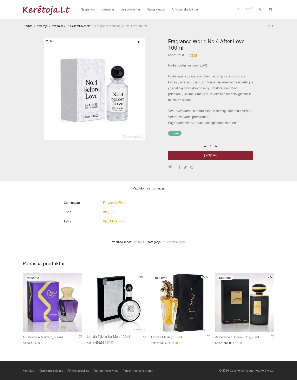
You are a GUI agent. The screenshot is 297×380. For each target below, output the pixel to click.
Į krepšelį (210, 155)
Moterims (117, 221)
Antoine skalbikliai (185, 9)
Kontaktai (29, 370)
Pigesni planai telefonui (138, 370)
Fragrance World (114, 203)
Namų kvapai (155, 9)
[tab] (148, 188)
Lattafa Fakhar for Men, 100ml (108, 337)
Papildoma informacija (149, 188)
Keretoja (42, 26)
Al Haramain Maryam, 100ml (43, 337)
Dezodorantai (130, 9)
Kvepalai (107, 9)
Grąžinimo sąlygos (51, 370)
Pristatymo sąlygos (105, 370)
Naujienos (88, 9)
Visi (105, 212)
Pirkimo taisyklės (78, 370)
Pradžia (28, 26)
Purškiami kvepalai (79, 26)
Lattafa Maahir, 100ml (166, 337)
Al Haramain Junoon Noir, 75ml (237, 337)
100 (113, 212)
